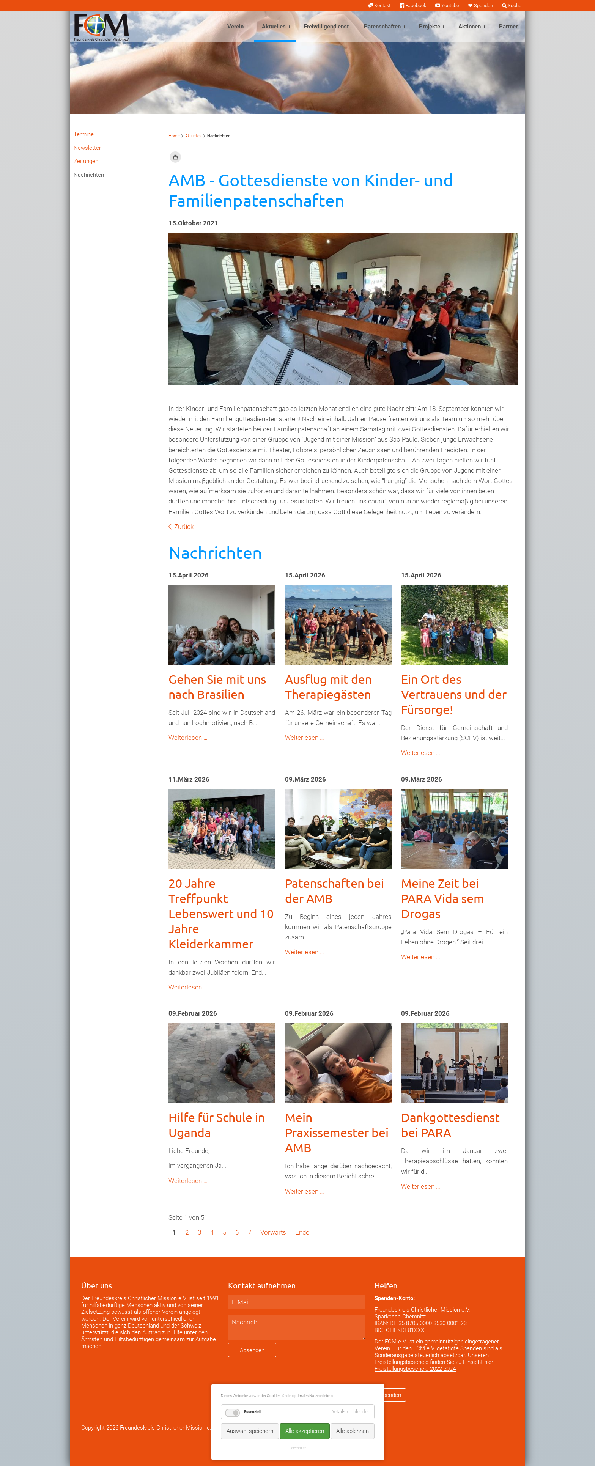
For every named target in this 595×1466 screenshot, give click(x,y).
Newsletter (87, 148)
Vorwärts (273, 1232)
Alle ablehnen (352, 1431)
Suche (514, 5)
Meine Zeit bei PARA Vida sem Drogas (442, 898)
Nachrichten (89, 174)
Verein (235, 26)
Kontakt (382, 5)
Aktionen (469, 26)
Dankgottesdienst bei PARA (450, 1125)
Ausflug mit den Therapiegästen (328, 687)
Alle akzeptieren (304, 1431)
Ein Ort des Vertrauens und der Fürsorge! (454, 694)
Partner (508, 26)
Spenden (483, 5)
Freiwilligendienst (326, 26)
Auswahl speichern (250, 1431)
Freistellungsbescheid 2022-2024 (415, 1368)
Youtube (450, 5)
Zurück (184, 526)
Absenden (252, 1350)
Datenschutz (298, 1448)
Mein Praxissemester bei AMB (337, 1132)
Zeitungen (86, 161)
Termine (84, 134)
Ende (302, 1232)
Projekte (429, 26)
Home (174, 136)
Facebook (415, 5)
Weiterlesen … (188, 737)
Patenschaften (382, 26)
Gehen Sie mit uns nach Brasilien (217, 687)
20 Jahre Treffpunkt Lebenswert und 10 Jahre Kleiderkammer (221, 913)
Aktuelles (274, 26)
